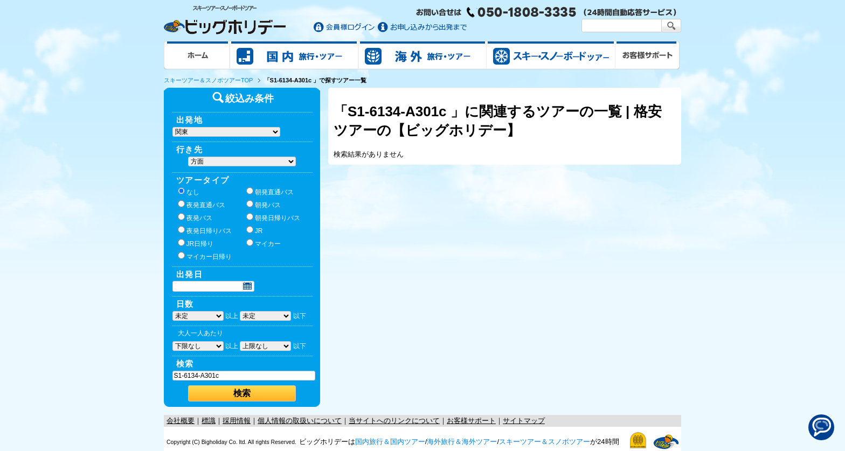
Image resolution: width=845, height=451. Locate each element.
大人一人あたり (200, 333)
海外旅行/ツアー (422, 54)
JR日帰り (196, 243)
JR (254, 230)
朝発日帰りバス (273, 217)
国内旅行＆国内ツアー (390, 442)
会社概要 (181, 421)
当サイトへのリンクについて (394, 421)
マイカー (263, 243)
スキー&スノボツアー (551, 54)
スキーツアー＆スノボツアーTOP (208, 80)
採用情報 (237, 421)
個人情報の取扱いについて (300, 421)
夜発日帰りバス (205, 230)
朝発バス (263, 204)
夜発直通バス (201, 204)
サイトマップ (524, 421)
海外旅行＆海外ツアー (462, 442)
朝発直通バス (270, 191)
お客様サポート (648, 54)
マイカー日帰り (205, 256)
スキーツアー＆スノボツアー (544, 442)
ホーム (197, 54)
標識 (209, 421)
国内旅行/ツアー (294, 54)
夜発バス (195, 217)
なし (188, 191)
